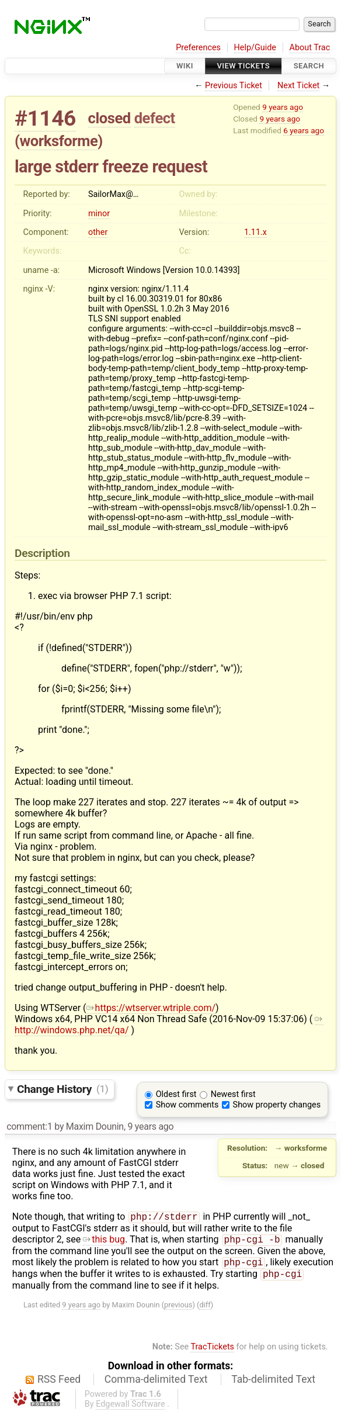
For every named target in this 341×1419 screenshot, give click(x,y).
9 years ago (282, 107)
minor (99, 214)
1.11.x (255, 232)
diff (204, 1309)
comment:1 (29, 1126)
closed (109, 118)
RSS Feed (59, 1384)
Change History (62, 1088)
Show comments (187, 1105)
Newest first (233, 1094)
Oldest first (176, 1094)
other (97, 232)
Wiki (184, 65)
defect (154, 118)
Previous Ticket (233, 86)
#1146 (45, 118)
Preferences (198, 48)
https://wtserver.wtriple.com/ (151, 1007)
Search (309, 65)
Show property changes (277, 1105)
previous (178, 1309)
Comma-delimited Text (156, 1384)
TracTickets (212, 1351)
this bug (104, 1241)
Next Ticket (298, 86)
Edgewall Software (130, 1409)
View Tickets (243, 65)
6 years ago (303, 130)
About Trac (310, 48)
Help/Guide (255, 48)
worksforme (59, 141)
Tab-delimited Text (273, 1384)
